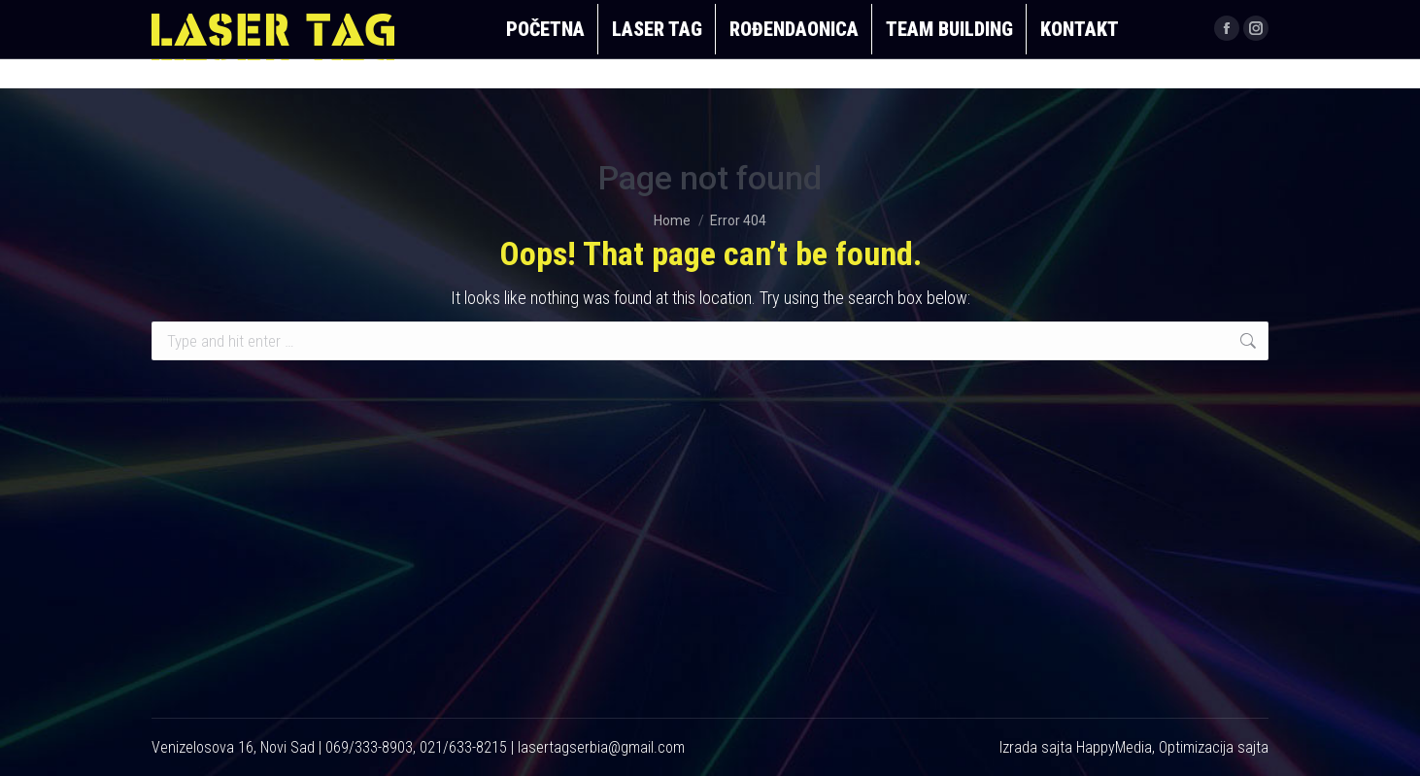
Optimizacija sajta (1213, 747)
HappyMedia (1114, 747)
